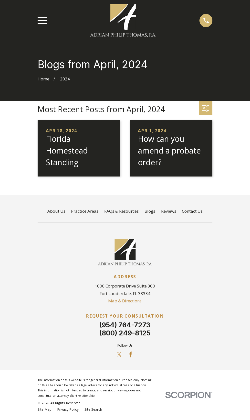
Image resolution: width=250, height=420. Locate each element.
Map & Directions (125, 301)
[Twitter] (119, 354)
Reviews (168, 211)
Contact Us (192, 211)
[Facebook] (131, 354)
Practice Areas (84, 211)
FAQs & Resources (121, 211)
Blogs (150, 211)
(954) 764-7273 (124, 325)
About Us (56, 211)
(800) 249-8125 (124, 333)
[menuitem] (45, 409)
